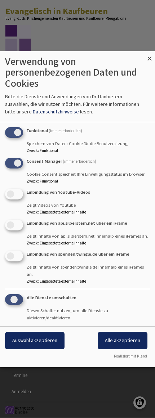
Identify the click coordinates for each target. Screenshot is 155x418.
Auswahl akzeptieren (34, 340)
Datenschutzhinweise (56, 111)
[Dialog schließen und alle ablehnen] (149, 55)
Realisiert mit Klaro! (130, 356)
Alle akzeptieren (122, 340)
